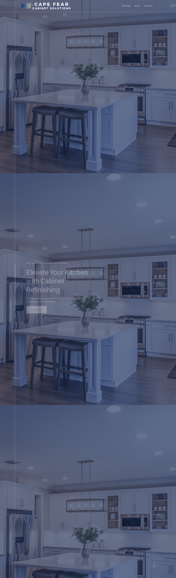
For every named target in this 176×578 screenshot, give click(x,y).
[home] (70, 5)
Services (126, 6)
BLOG (137, 6)
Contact (148, 6)
